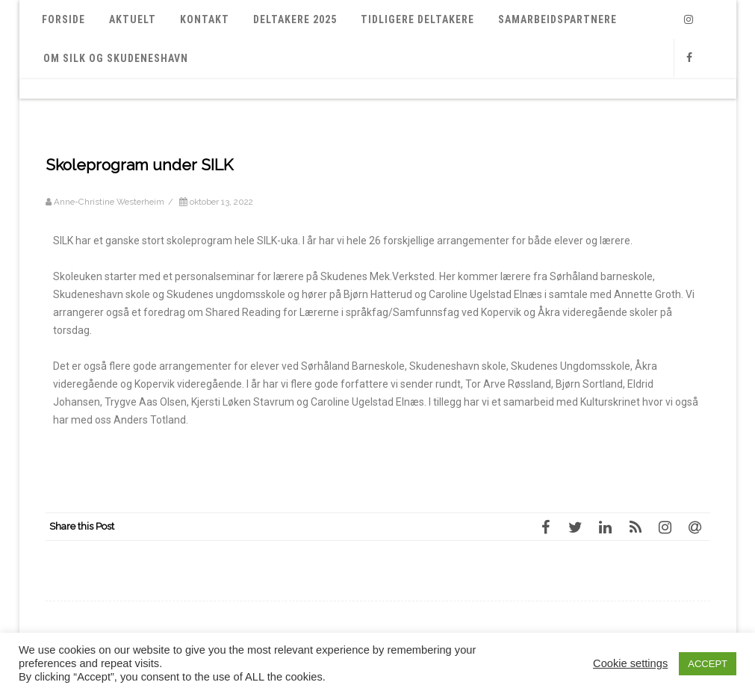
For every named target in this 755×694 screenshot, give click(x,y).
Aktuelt (132, 19)
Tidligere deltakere (417, 19)
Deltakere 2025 (295, 19)
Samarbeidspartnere (557, 19)
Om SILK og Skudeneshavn (115, 58)
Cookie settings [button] (630, 663)
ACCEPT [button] (707, 663)
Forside (63, 19)
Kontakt (204, 19)
